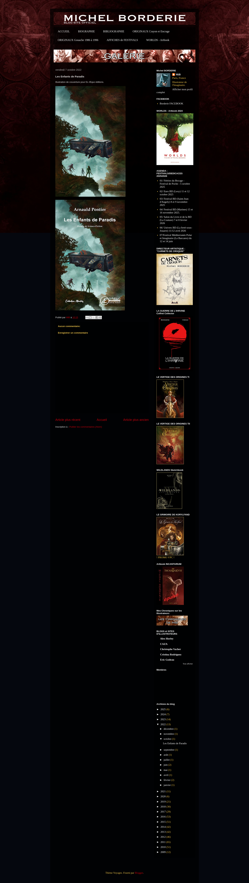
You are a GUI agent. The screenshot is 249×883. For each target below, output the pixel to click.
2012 (163, 836)
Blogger (139, 872)
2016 (163, 816)
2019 (163, 801)
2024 (163, 714)
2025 (163, 709)
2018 (163, 806)
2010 (163, 847)
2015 (163, 821)
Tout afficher (188, 664)
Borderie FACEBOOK (171, 103)
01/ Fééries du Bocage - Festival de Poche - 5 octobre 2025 (175, 183)
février (167, 780)
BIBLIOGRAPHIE (113, 31)
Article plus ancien (136, 420)
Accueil (102, 420)
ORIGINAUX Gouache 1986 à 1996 (78, 40)
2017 (163, 811)
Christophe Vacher (170, 649)
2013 (163, 831)
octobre (168, 738)
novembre (169, 733)
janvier (167, 785)
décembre (169, 728)
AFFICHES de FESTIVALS (122, 40)
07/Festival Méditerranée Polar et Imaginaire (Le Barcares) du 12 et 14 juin (176, 238)
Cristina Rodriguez (170, 654)
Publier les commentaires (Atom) (85, 427)
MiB (178, 74)
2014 (163, 826)
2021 (163, 791)
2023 (163, 719)
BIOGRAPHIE (86, 31)
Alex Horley (166, 638)
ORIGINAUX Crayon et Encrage (151, 31)
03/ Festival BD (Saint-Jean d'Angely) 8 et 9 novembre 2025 (174, 201)
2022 (163, 724)
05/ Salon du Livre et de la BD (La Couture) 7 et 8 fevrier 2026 (176, 220)
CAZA (164, 644)
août (166, 754)
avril (166, 775)
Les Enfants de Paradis (175, 743)
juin (166, 764)
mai (166, 770)
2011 (163, 842)
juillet (167, 759)
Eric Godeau (167, 659)
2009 (163, 852)
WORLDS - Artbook (157, 40)
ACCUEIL (64, 31)
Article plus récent (67, 420)
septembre (169, 749)
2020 (163, 796)
